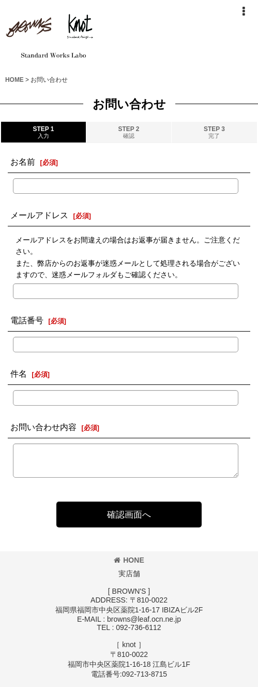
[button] (243, 11)
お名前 (22, 161)
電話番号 (26, 320)
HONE (129, 560)
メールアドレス (39, 215)
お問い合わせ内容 (43, 427)
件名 (18, 373)
